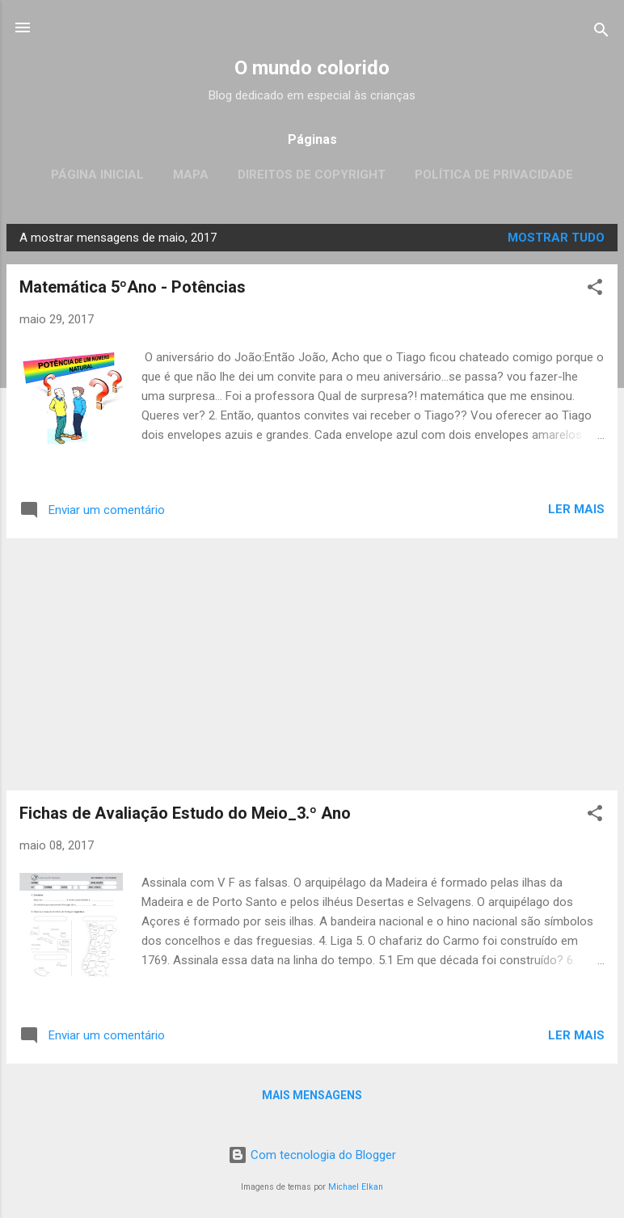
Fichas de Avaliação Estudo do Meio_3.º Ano (185, 813)
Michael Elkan (355, 1187)
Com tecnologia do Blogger (312, 1155)
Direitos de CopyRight (312, 174)
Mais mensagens (312, 1095)
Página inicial (97, 174)
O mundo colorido (312, 68)
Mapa (191, 174)
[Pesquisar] (601, 32)
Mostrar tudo (556, 237)
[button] (595, 289)
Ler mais (576, 509)
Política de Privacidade (494, 174)
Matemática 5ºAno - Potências (132, 287)
